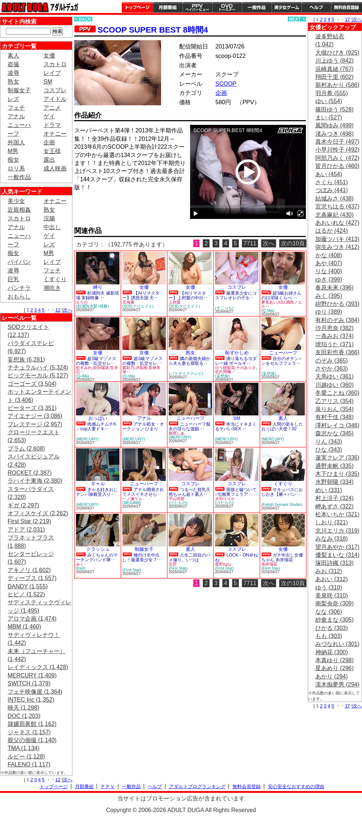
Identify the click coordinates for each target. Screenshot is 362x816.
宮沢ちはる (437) (337, 206)
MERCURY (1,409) (32, 675)
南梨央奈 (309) (334, 603)
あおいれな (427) (337, 223)
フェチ (16, 108)
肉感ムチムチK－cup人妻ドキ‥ (96, 426)
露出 (49, 160)
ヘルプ (316, 7)
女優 (49, 55)
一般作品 (257, 7)
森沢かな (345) (334, 433)
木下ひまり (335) (337, 474)
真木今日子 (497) (337, 142)
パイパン (19, 262)
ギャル (98, 483)
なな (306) (328, 612)
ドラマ (52, 125)
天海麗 (128, 302)
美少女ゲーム (286, 7)
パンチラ (19, 288)
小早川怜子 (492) (337, 150)
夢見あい (269, 302)
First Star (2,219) (29, 521)
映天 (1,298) (23, 708)
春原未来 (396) (334, 287)
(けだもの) (178, 502)
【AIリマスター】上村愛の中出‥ (188, 295)
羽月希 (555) (331, 93)
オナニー (55, 134)
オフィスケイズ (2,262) (38, 513)
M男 (13, 151)
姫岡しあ (177, 433)
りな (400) (328, 271)
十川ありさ (246, 367)
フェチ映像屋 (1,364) (35, 692)
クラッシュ (98, 549)
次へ (67, 310)
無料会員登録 (246, 786)
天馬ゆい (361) (334, 376)
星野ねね (223, 564)
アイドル (55, 99)
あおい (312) (331, 579)
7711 (250, 243)
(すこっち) (224, 308)
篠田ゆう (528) (334, 109)
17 (347, 19)
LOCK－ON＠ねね (236, 557)
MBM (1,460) (24, 626)
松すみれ (84, 367)
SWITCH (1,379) (29, 683)
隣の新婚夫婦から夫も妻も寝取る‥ (189, 361)
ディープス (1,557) (32, 578)
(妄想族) (222, 376)
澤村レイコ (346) (337, 425)
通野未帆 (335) (334, 466)
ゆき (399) (328, 279)
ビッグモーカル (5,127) (38, 375)
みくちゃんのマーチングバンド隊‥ (97, 557)
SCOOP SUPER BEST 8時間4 (152, 29)
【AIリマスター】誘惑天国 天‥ (141, 295)
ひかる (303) (331, 628)
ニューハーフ (283, 352)
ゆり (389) (328, 312)
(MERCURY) (87, 439)
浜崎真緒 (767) (334, 69)
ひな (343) (328, 450)
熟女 (13, 82)
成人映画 (55, 168)
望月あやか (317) (337, 547)
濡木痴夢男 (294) (337, 684)
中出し (52, 227)
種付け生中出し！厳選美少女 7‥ (141, 557)
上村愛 (175, 302)
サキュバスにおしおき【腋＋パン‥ (282, 492)
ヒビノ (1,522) (26, 594)
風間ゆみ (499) (334, 125)
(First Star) (131, 570)
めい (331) (328, 490)
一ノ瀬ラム (132, 498)
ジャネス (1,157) (29, 732)
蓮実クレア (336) (337, 457)
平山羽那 (177, 498)
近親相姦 (19, 210)
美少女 (16, 201)
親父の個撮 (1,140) (32, 740)
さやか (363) (331, 368)
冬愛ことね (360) (337, 393)
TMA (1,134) (23, 748)
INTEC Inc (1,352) (31, 700)
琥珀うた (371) (334, 344)
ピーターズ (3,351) (32, 408)
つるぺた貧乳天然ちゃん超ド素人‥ (189, 492)
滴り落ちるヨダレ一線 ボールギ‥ (236, 361)
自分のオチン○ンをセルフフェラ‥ (281, 361)
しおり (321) (331, 522)
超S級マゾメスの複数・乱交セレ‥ (96, 361)
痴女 (13, 160)
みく (80, 564)
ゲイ (49, 116)
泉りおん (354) (334, 409)
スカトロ (55, 64)
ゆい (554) (328, 101)
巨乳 (13, 279)
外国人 (16, 142)
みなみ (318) (331, 539)
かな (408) (328, 255)
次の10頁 (293, 243)
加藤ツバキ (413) (337, 239)
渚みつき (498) (334, 134)
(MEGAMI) (131, 502)
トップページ (137, 7)
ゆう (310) (328, 587)
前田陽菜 (101, 367)
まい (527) (328, 117)
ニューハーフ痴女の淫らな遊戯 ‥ (189, 426)
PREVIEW (130, 208)
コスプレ (55, 90)
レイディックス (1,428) (38, 667)
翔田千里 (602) (334, 77)
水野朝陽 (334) (334, 482)
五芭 (173, 564)
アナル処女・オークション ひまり (143, 426)
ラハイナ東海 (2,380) (35, 481)
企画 (49, 142)
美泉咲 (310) (331, 595)
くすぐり (55, 279)
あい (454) (328, 174)
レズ (13, 99)
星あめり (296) (334, 668)
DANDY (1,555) (28, 586)
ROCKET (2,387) (30, 473)
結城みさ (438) (334, 198)
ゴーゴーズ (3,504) (32, 384)
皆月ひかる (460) (337, 166)
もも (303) (328, 636)
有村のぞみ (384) (337, 320)
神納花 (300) (331, 652)
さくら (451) (331, 182)
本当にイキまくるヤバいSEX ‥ (236, 426)
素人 (13, 55)
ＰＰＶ (108, 786)
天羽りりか (225, 498)
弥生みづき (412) (337, 247)
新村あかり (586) (337, 85)
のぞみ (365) (331, 361)
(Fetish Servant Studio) (281, 504)
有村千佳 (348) (334, 417)
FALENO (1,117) (29, 764)
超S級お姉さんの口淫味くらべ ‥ (281, 295)
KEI (281, 302)
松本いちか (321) (337, 514)
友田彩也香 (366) (337, 352)
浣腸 (49, 218)
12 (57, 310)
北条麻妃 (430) (334, 215)
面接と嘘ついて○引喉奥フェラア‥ (236, 492)
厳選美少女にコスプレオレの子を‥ (236, 295)
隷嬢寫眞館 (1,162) (32, 724)
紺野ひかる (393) (337, 304)
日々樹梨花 (225, 367)
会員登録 (346, 7)
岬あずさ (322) (334, 506)
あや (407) (328, 263)
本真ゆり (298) (334, 660)
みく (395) (328, 296)
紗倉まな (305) (334, 620)
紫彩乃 (128, 367)
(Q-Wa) (267, 310)
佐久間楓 (223, 371)
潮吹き (52, 288)
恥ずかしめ (237, 352)
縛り (97, 287)
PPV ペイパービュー (197, 7)
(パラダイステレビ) (186, 373)
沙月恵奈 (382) (334, 328)
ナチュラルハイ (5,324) (38, 367)
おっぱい (97, 418)
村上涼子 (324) (334, 498)
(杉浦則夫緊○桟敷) (92, 306)
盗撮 (13, 64)
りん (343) (328, 442)
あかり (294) (331, 676)
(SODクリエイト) (137, 306)
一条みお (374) (334, 336)
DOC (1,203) (24, 716)
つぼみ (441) (331, 190)
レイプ (52, 73)
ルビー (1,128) (26, 756)
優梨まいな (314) (337, 555)
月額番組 (167, 7)
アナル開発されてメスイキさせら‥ (143, 492)
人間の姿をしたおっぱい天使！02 (282, 426)
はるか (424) (331, 231)
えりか (82, 302)
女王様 (52, 151)
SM (47, 82)
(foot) (80, 568)
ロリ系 (16, 168)
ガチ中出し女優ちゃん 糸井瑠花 (282, 557)
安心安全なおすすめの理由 (296, 786)
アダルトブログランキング (197, 786)
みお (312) (328, 571)
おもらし (19, 296)
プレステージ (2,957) (35, 424)
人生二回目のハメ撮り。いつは (189, 557)
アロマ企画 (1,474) (32, 619)
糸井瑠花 (269, 564)
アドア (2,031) (26, 530)
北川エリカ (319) (337, 531)
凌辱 (13, 73)
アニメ (52, 108)
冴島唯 (141, 367)
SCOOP (225, 84)
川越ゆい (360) (334, 385)
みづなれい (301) (337, 644)
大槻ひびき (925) (337, 53)
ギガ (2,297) (23, 505)
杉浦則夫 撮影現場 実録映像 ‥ (97, 295)
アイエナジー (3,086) (35, 416)
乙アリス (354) (334, 401)
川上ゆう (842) (334, 61)
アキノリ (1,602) (29, 570)
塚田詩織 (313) (334, 563)
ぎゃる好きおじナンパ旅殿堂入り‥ (97, 492)
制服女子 (19, 90)
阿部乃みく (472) (337, 158)
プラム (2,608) (26, 448)
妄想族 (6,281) (26, 359)
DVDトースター (227, 7)
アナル (16, 116)
